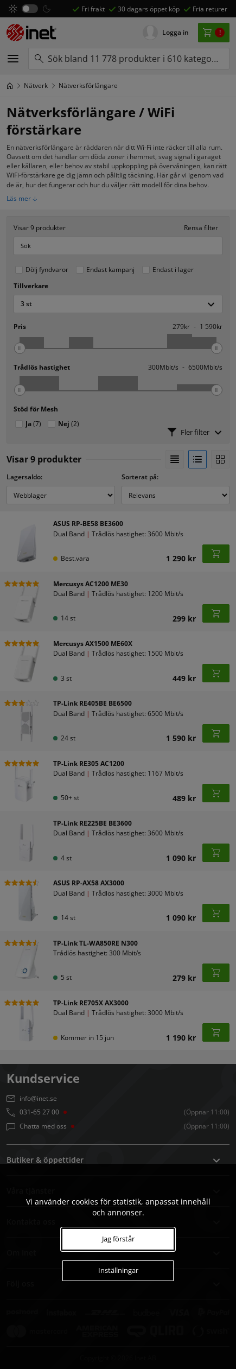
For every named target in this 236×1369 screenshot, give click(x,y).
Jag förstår (118, 1239)
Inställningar (118, 1270)
